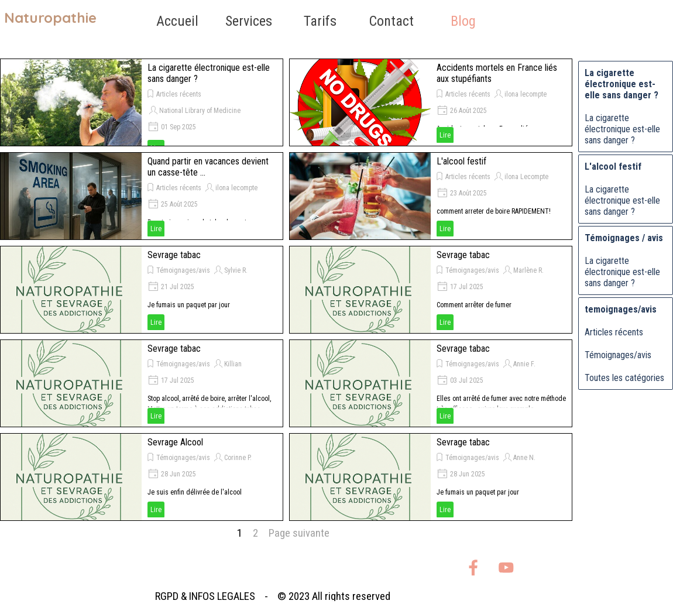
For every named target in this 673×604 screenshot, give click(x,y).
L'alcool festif (461, 161)
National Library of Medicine (200, 111)
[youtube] (506, 567)
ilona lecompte (525, 94)
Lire (445, 135)
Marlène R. (528, 270)
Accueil (177, 21)
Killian (233, 364)
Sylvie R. (236, 270)
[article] (141, 102)
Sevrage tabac (174, 254)
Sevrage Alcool (175, 442)
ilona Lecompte (526, 177)
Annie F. (524, 364)
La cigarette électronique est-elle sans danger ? (622, 129)
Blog (463, 21)
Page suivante (299, 533)
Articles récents (178, 94)
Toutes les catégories (624, 377)
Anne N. (524, 458)
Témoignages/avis (183, 270)
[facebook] (473, 567)
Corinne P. (238, 458)
